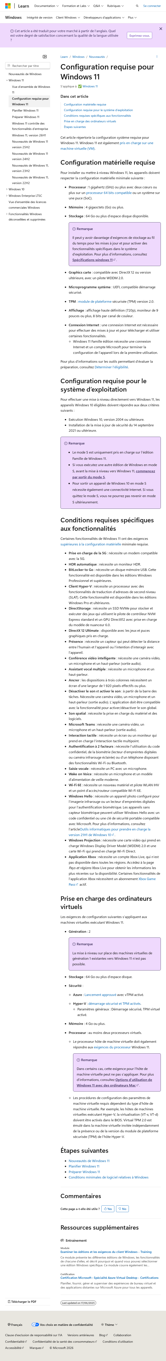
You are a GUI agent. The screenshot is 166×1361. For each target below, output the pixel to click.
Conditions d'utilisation (118, 1341)
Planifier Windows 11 (84, 1166)
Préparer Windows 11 (84, 1171)
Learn (64, 57)
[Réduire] (44, 56)
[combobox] (27, 65)
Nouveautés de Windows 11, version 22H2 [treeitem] (30, 180)
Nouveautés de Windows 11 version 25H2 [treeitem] (30, 144)
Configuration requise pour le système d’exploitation (98, 110)
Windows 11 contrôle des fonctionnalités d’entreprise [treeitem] (30, 126)
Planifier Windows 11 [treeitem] (25, 110)
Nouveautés (97, 57)
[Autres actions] (157, 56)
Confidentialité (14, 1341)
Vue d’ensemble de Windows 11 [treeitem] (31, 89)
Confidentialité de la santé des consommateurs (63, 1341)
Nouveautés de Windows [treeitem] (25, 74)
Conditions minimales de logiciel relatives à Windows (108, 1177)
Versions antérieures (80, 1335)
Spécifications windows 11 (92, 259)
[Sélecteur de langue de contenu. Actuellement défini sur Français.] (15, 1324)
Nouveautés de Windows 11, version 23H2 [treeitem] (30, 168)
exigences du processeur (112, 1047)
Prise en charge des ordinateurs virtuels (90, 121)
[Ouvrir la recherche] (137, 6)
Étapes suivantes (75, 127)
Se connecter (152, 6)
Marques (35, 1348)
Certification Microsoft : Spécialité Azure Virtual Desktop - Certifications (109, 1278)
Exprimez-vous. (139, 35)
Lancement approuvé (100, 994)
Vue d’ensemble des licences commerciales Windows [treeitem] (27, 205)
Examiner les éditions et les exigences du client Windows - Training (106, 1252)
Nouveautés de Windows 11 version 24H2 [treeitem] (30, 156)
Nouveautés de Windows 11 (89, 1160)
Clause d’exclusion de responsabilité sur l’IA (33, 1335)
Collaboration (122, 1335)
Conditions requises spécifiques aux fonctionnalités (97, 115)
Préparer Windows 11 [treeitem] (25, 117)
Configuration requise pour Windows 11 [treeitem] (30, 101)
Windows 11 (90, 86)
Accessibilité (13, 1348)
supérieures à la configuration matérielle (91, 544)
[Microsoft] (8, 6)
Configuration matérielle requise (85, 104)
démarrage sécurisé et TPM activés (114, 1003)
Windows (78, 57)
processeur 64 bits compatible (109, 192)
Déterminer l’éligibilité (111, 367)
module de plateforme (95, 301)
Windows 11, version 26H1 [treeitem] (29, 135)
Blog (102, 1335)
